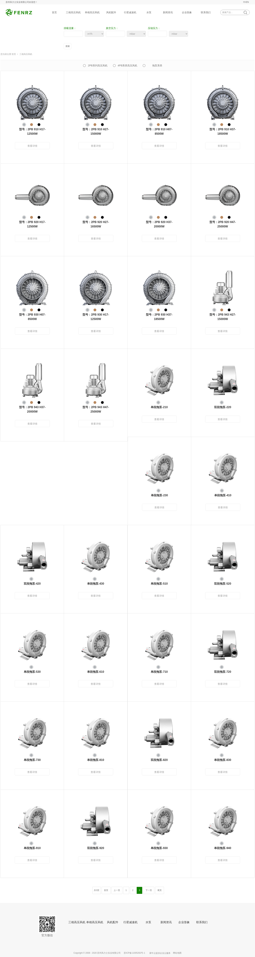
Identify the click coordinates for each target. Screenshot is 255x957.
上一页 (117, 890)
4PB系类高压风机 (127, 65)
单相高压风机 (92, 12)
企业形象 (187, 12)
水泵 (148, 12)
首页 (54, 12)
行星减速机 (130, 12)
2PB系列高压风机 (97, 65)
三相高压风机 (73, 12)
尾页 (159, 890)
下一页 (149, 890)
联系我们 (206, 12)
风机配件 (111, 12)
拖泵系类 (157, 65)
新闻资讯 (168, 12)
